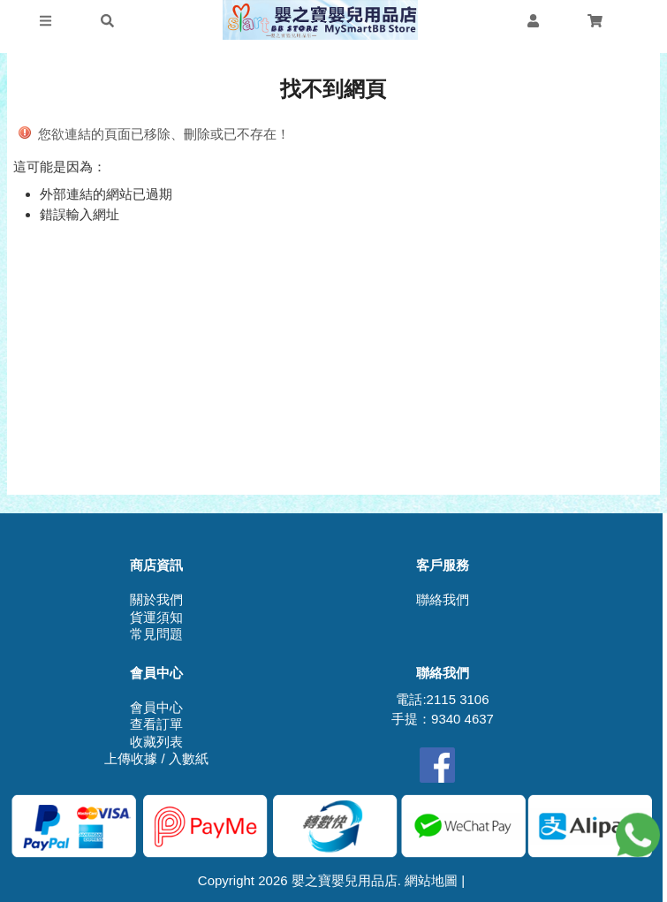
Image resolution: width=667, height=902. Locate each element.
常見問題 (156, 633)
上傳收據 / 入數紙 (156, 758)
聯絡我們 (442, 599)
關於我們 (156, 599)
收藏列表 (156, 741)
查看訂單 (156, 723)
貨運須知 (156, 617)
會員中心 (156, 707)
